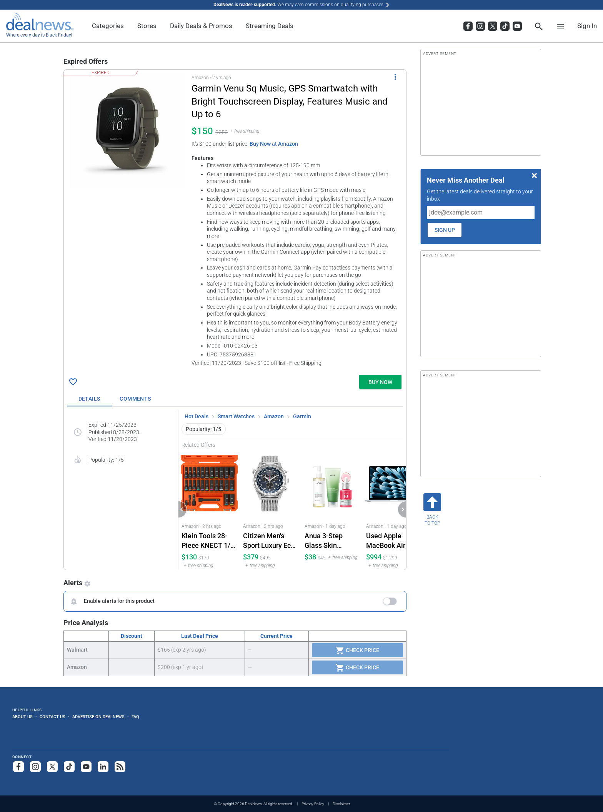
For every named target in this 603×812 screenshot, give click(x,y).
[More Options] (395, 76)
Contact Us (52, 716)
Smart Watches (236, 416)
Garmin (302, 416)
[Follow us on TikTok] (69, 766)
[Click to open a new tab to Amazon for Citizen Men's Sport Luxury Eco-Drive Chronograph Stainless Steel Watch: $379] (271, 508)
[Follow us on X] (52, 766)
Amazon (274, 416)
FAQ (135, 716)
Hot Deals (196, 416)
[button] (235, 221)
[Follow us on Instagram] (35, 766)
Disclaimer (341, 804)
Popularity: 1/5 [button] (203, 429)
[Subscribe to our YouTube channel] (86, 766)
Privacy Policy (313, 804)
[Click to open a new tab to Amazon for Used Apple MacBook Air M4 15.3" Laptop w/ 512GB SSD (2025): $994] (394, 508)
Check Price (357, 650)
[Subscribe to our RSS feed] (120, 766)
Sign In (587, 26)
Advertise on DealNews (98, 716)
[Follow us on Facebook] (18, 766)
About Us (22, 716)
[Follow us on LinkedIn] (103, 766)
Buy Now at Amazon (274, 144)
